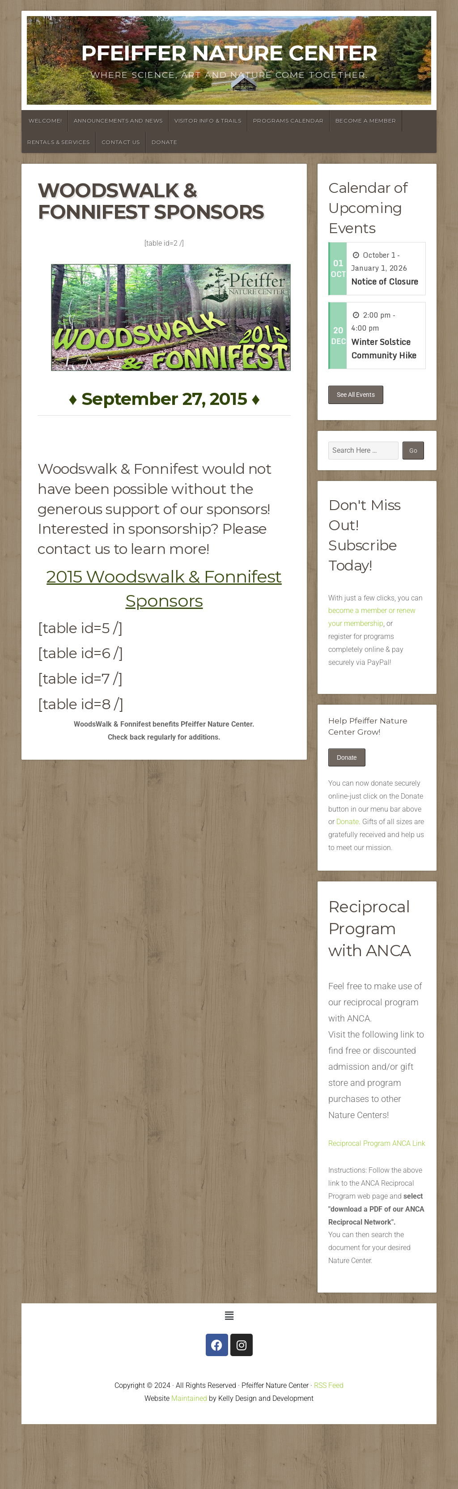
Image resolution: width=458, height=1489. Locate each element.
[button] (229, 1316)
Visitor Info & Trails (208, 120)
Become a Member (365, 120)
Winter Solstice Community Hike (383, 348)
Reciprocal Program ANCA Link (376, 1143)
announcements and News (118, 120)
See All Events (356, 395)
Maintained (189, 1399)
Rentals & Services (58, 142)
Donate (165, 142)
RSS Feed (329, 1386)
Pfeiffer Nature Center (229, 53)
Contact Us (121, 142)
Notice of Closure (384, 281)
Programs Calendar (288, 120)
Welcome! (45, 120)
